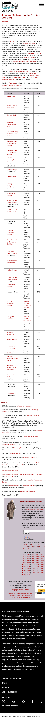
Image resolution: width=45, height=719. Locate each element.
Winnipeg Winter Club (11, 333)
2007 (32, 566)
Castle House (11, 176)
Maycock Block (12, 169)
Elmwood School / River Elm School (11, 368)
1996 (28, 562)
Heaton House (11, 339)
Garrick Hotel (11, 394)
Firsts (13, 597)
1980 (23, 556)
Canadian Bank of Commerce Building (12, 143)
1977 (32, 554)
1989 (42, 558)
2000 (23, 564)
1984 (42, 556)
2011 (28, 569)
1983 (37, 556)
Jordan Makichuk (28, 486)
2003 (37, 564)
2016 (28, 571)
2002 (32, 564)
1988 (37, 558)
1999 (42, 562)
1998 (37, 562)
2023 (37, 573)
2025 (23, 575)
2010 (23, 569)
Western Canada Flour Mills (11, 124)
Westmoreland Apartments (12, 262)
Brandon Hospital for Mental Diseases (27, 304)
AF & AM (33, 73)
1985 (23, 558)
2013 (37, 569)
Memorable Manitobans (12, 15)
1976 (28, 554)
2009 (42, 566)
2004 (42, 564)
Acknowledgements (23, 597)
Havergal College (10, 185)
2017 (32, 571)
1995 (23, 562)
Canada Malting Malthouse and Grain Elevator (12, 134)
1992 (32, 560)
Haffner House (12, 270)
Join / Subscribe (9, 692)
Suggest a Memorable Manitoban (21, 595)
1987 (32, 558)
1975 (23, 554)
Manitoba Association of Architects (24, 61)
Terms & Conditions (11, 678)
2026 (28, 575)
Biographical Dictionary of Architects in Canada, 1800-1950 (21, 474)
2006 (28, 566)
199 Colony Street (19, 77)
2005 (23, 566)
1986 (28, 558)
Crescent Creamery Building (10, 233)
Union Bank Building (11, 194)
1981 (28, 556)
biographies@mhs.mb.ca (20, 590)
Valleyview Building (10, 318)
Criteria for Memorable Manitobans (20, 593)
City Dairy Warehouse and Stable (12, 358)
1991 (28, 560)
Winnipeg (13, 41)
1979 (42, 554)
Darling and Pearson (29, 43)
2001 (28, 564)
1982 (32, 556)
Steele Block (11, 96)
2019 (42, 571)
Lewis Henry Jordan (34, 53)
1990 (23, 560)
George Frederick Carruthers (19, 71)
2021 (28, 573)
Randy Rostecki (18, 465)
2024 (42, 573)
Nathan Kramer (14, 486)
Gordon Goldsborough (27, 491)
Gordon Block (11, 115)
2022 (32, 573)
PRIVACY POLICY (31, 716)
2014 (42, 569)
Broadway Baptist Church (12, 252)
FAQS (4, 683)
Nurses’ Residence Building (10, 303)
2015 (23, 571)
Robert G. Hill (8, 476)
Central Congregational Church (12, 160)
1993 (37, 560)
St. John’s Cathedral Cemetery (12, 85)
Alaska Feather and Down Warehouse (12, 108)
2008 (37, 566)
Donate (5, 687)
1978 (37, 554)
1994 (42, 560)
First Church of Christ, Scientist (12, 201)
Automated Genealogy (24, 406)
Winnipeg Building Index (10, 471)
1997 (32, 562)
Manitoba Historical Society (35, 510)
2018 (37, 571)
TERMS (38, 716)
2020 (23, 573)
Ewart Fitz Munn (29, 57)
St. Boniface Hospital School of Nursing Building (12, 350)
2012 (32, 569)
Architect (5, 22)
